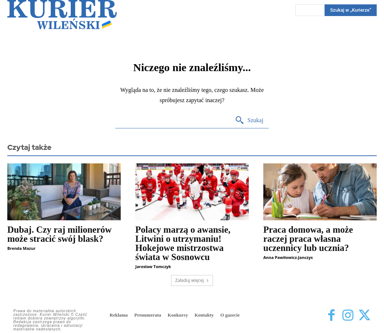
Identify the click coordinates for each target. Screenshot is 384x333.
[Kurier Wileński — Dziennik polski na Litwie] (62, 14)
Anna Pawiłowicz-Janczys (288, 257)
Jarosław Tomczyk (153, 266)
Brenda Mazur (21, 248)
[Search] (249, 120)
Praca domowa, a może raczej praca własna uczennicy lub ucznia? (308, 239)
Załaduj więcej (192, 280)
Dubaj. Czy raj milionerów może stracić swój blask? (59, 234)
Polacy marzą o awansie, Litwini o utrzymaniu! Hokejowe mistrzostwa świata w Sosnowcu (182, 243)
